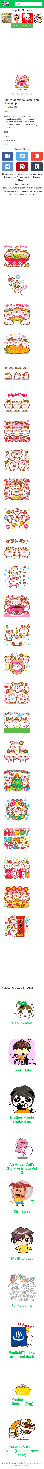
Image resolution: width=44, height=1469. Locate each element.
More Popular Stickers (22, 25)
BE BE (6, 111)
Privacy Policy (24, 1466)
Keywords (32, 1463)
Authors (39, 1463)
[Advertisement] (22, 52)
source (6, 145)
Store (17, 1466)
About (19, 1463)
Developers (25, 1463)
